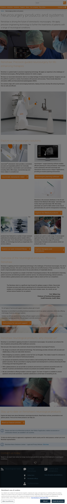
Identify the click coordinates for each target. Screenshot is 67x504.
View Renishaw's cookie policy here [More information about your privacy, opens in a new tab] (39, 500)
